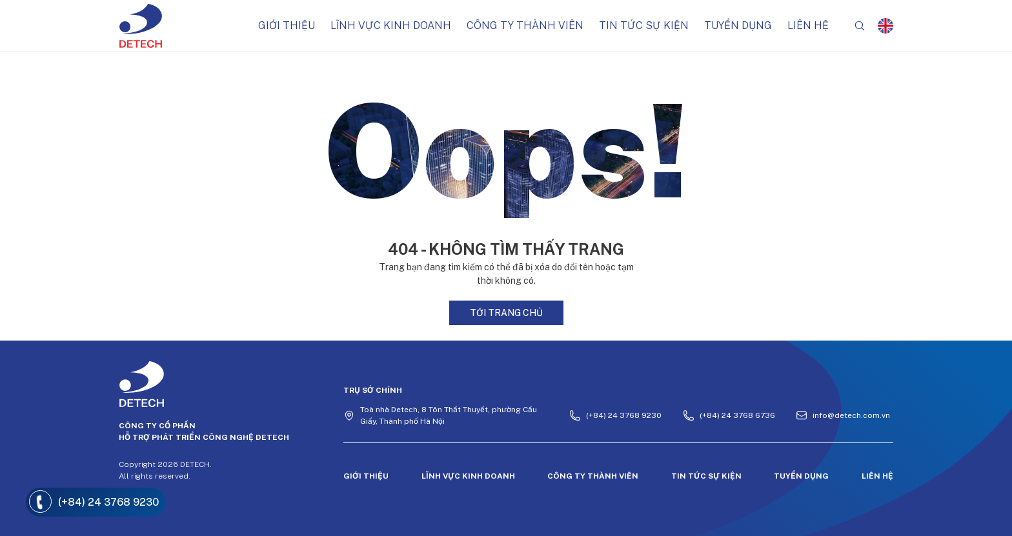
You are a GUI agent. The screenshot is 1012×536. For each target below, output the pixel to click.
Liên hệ (808, 25)
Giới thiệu (286, 25)
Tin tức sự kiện (644, 25)
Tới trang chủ (506, 313)
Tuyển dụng (738, 25)
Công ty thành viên (525, 25)
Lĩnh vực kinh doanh (390, 25)
